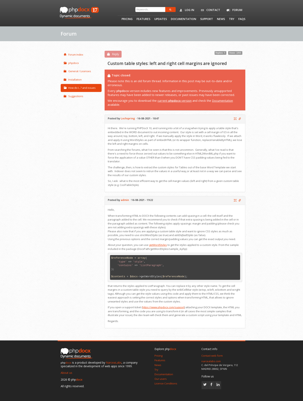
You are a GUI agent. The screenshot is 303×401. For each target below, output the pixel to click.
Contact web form (212, 355)
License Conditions (165, 383)
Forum (233, 10)
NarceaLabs (114, 362)
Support (206, 19)
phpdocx (71, 63)
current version (174, 101)
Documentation (183, 19)
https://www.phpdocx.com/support (163, 307)
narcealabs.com (211, 361)
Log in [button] (186, 10)
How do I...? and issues (80, 88)
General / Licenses (77, 71)
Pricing (127, 19)
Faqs (241, 19)
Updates (160, 19)
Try (231, 19)
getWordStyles (158, 245)
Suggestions (73, 96)
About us (66, 373)
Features (143, 19)
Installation (73, 79)
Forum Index (73, 54)
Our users (160, 379)
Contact (209, 10)
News (221, 19)
